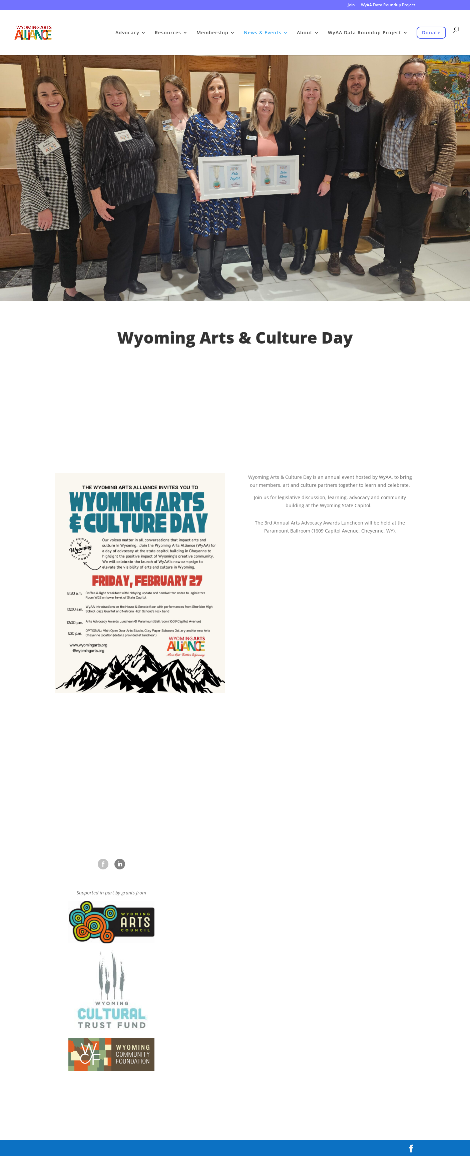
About (305, 33)
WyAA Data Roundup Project (388, 5)
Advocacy (127, 33)
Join (351, 5)
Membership (212, 33)
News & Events (263, 33)
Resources (168, 33)
